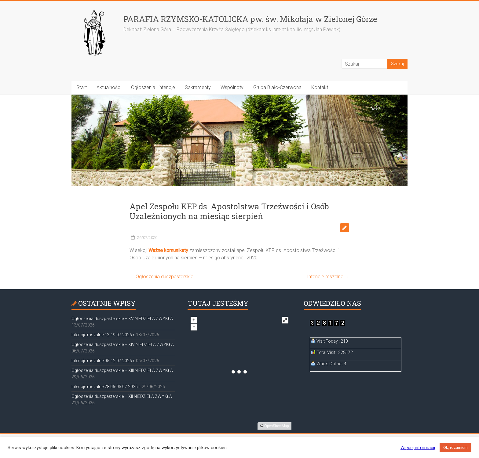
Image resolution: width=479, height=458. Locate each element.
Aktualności (109, 87)
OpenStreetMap (276, 426)
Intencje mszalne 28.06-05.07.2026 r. (106, 386)
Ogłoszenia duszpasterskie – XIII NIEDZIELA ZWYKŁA (122, 370)
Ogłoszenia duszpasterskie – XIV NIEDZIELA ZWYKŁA (122, 344)
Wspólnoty (232, 87)
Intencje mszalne (328, 276)
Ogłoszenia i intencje (153, 87)
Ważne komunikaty (168, 250)
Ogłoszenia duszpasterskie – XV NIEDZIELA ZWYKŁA (122, 318)
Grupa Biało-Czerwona (277, 87)
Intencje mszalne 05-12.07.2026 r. (103, 360)
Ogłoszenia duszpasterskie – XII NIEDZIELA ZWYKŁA (121, 396)
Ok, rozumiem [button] (455, 447)
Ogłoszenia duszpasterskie (161, 276)
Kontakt (319, 87)
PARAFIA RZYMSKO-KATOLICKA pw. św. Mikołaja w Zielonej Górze (250, 19)
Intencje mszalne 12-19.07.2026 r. (103, 334)
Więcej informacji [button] (417, 447)
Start (81, 87)
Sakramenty (198, 87)
